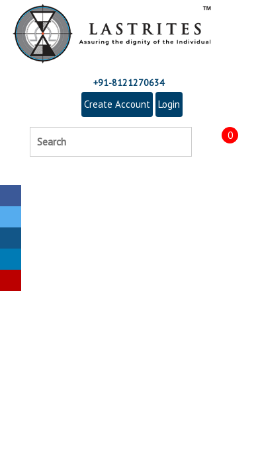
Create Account (117, 104)
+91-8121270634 (129, 83)
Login (169, 104)
